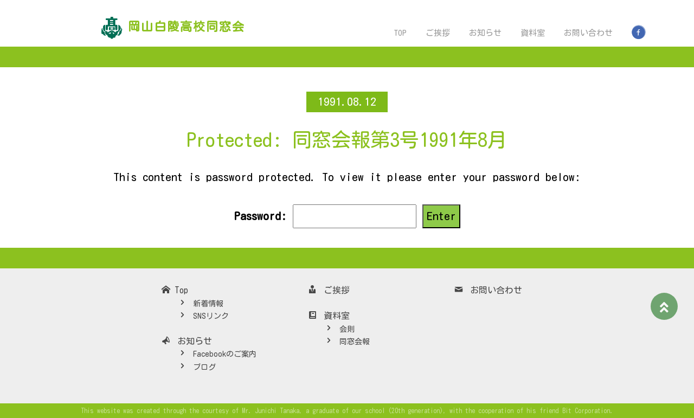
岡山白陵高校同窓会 (186, 27)
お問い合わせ (588, 33)
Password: (325, 216)
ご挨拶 (438, 33)
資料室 (532, 33)
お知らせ (485, 33)
